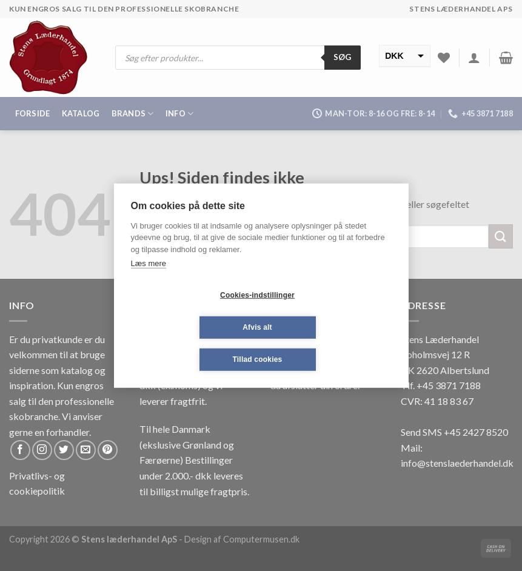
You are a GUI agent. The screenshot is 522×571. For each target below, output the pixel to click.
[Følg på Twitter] (64, 450)
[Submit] (501, 236)
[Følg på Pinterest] (108, 450)
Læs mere (149, 263)
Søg (342, 57)
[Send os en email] (86, 450)
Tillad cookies (258, 359)
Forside (32, 113)
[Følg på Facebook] (20, 450)
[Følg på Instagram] (42, 450)
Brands (133, 113)
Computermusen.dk (261, 539)
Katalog (81, 113)
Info (179, 113)
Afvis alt (257, 327)
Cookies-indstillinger (257, 295)
